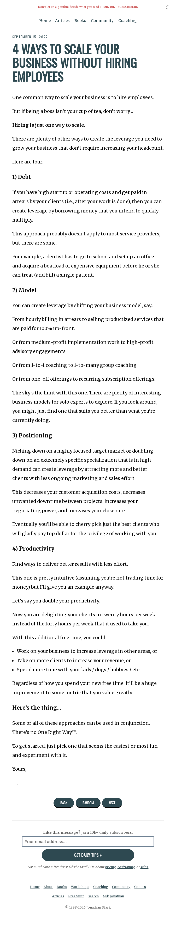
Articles (62, 20)
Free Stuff (76, 896)
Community (102, 20)
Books (80, 20)
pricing (110, 867)
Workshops (80, 886)
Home (45, 20)
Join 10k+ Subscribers (120, 7)
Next (112, 802)
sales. (144, 867)
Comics (141, 886)
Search (93, 896)
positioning (126, 867)
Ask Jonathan (114, 896)
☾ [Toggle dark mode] (168, 7)
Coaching (127, 20)
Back (63, 802)
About (48, 886)
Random (88, 802)
